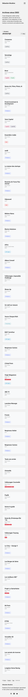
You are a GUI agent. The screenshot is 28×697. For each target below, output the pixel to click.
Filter (24, 33)
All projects (6, 31)
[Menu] (25, 3)
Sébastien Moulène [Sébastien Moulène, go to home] (8, 3)
